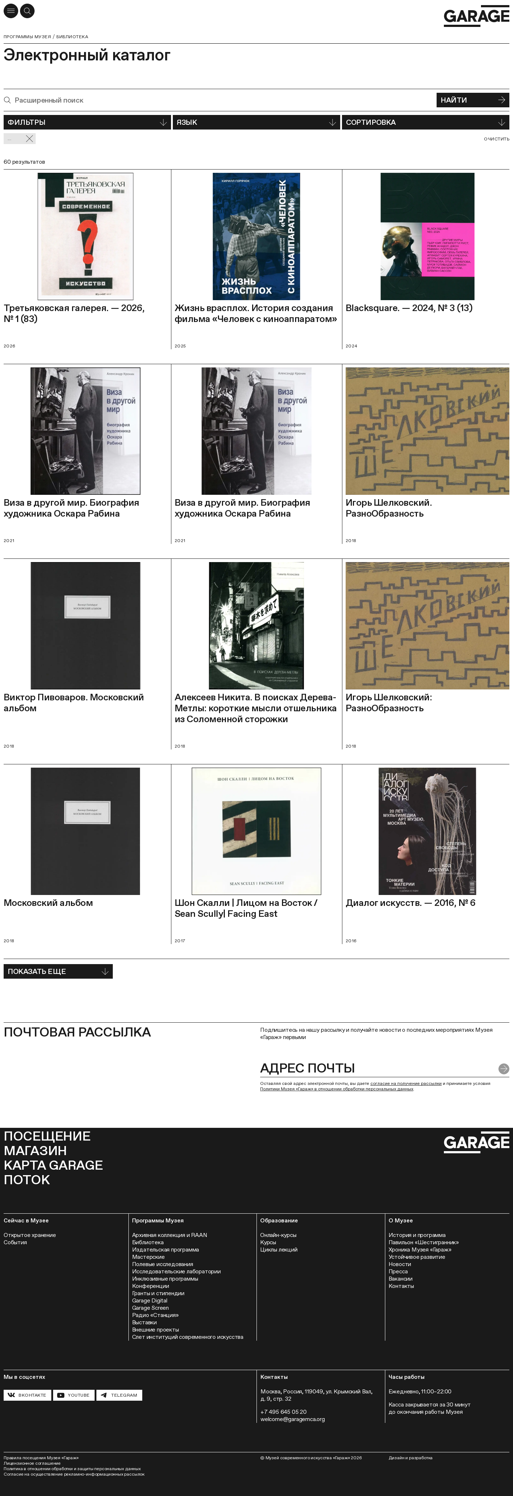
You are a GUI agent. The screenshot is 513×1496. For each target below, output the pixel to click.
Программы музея (27, 36)
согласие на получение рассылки (406, 1083)
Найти (473, 100)
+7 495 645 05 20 (284, 1411)
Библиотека (72, 36)
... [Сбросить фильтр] (20, 139)
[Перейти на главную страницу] (476, 16)
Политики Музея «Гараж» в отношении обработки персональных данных (336, 1088)
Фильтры (87, 122)
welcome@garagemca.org (293, 1419)
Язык (256, 122)
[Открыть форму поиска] (27, 11)
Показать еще (58, 971)
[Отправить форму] (503, 1068)
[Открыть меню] (11, 11)
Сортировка (425, 122)
